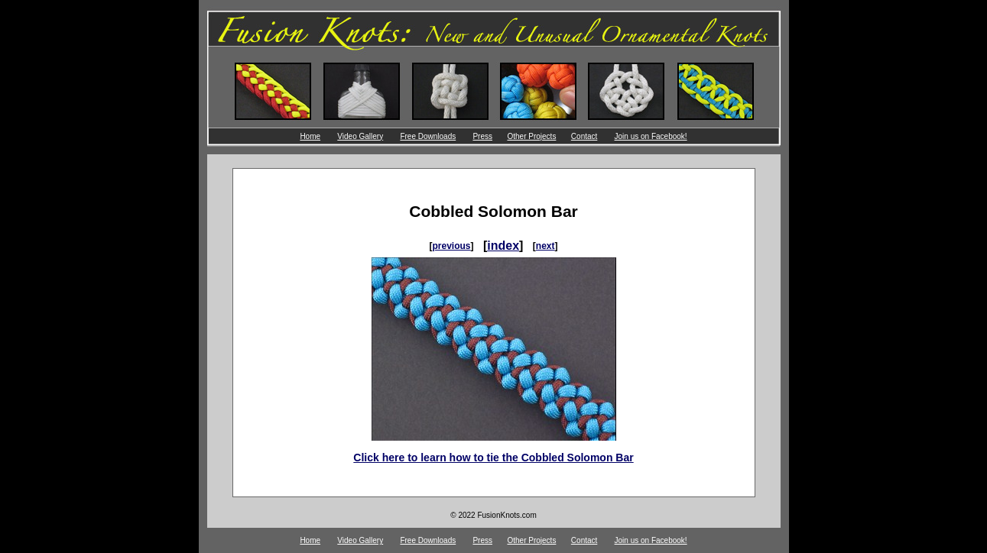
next (545, 246)
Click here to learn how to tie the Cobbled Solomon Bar (493, 457)
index (503, 245)
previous (451, 246)
